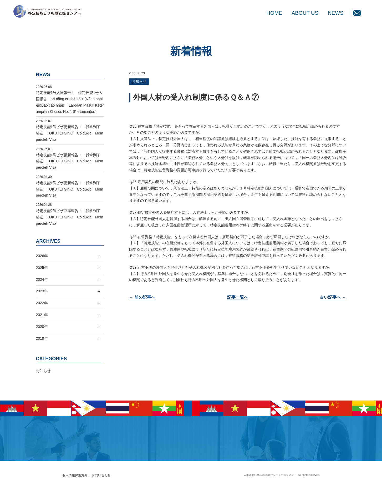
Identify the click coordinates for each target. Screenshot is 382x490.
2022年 (42, 303)
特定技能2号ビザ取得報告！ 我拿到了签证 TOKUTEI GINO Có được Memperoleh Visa (69, 217)
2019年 (42, 338)
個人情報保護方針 (75, 475)
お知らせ (139, 81)
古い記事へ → (333, 297)
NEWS (335, 13)
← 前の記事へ (142, 297)
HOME (274, 13)
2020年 (42, 326)
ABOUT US (305, 13)
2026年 (42, 256)
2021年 (42, 315)
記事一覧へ (237, 297)
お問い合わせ (101, 475)
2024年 (42, 279)
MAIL (357, 13)
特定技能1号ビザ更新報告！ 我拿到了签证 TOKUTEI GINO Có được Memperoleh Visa (69, 133)
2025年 (42, 268)
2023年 (42, 291)
